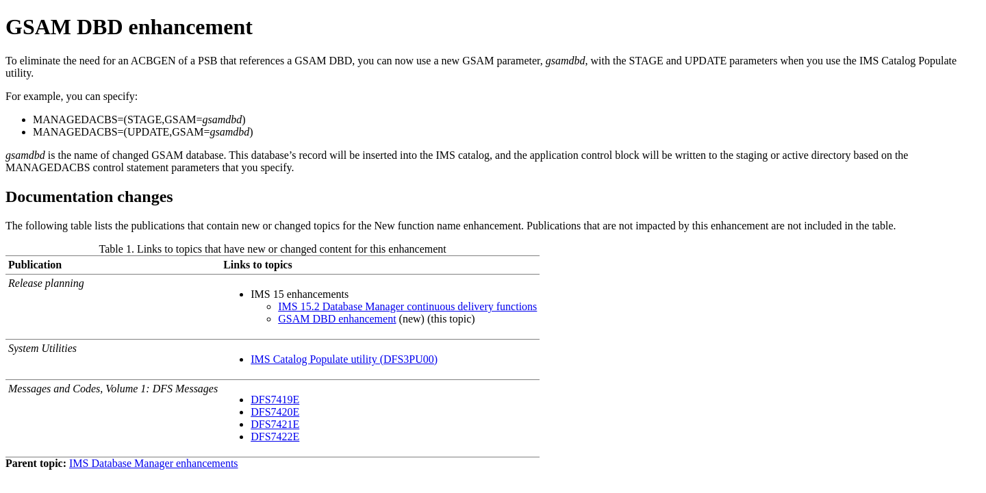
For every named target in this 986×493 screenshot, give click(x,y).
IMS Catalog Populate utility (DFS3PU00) (344, 359)
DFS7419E (275, 399)
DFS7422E (275, 436)
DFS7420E (275, 412)
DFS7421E (275, 424)
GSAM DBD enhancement (337, 319)
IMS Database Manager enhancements (153, 463)
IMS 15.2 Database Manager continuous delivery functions (407, 306)
